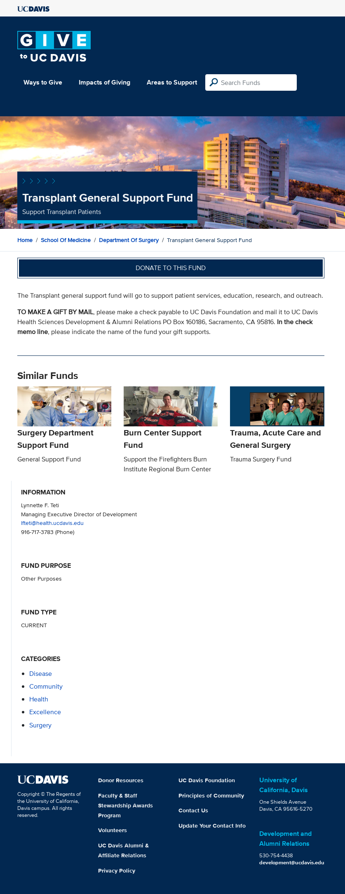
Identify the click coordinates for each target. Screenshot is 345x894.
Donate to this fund (171, 268)
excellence (45, 712)
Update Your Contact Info (212, 825)
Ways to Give (42, 82)
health (38, 699)
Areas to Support (172, 82)
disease (40, 673)
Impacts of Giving (104, 82)
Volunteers (112, 830)
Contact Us (193, 810)
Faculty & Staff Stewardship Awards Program (125, 805)
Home (25, 240)
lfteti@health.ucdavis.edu (52, 522)
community (46, 686)
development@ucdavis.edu (291, 862)
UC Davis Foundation (206, 780)
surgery (40, 725)
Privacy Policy (116, 870)
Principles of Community (211, 795)
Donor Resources (120, 780)
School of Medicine (66, 240)
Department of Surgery (129, 240)
